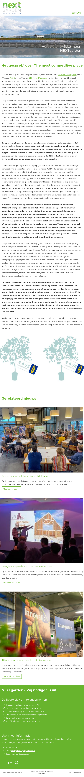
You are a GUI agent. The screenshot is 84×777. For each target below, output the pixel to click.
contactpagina (22, 754)
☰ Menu (76, 12)
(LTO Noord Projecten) (38, 78)
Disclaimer (42, 773)
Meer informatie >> (11, 489)
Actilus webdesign (75, 772)
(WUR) (12, 78)
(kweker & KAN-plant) (67, 75)
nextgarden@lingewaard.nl (23, 751)
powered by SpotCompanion (12, 772)
